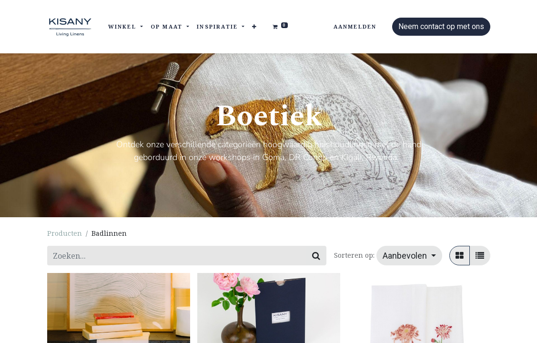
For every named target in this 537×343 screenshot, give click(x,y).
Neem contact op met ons (441, 26)
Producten (64, 233)
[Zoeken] (316, 255)
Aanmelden (355, 26)
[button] (254, 27)
